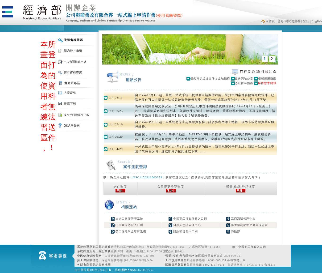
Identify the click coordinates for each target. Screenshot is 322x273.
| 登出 (305, 21)
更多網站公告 (244, 78)
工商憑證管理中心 (241, 218)
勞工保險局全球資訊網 (128, 231)
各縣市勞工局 (236, 260)
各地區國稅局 (201, 255)
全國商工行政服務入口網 (188, 218)
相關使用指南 (267, 78)
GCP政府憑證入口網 (127, 225)
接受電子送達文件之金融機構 (210, 78)
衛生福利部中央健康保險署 (247, 225)
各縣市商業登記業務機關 (94, 264)
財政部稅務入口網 (183, 231)
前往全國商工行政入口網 (249, 246)
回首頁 (268, 21)
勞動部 (233, 231)
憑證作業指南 (244, 83)
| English (316, 21)
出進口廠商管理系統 (127, 218)
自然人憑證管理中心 (185, 225)
